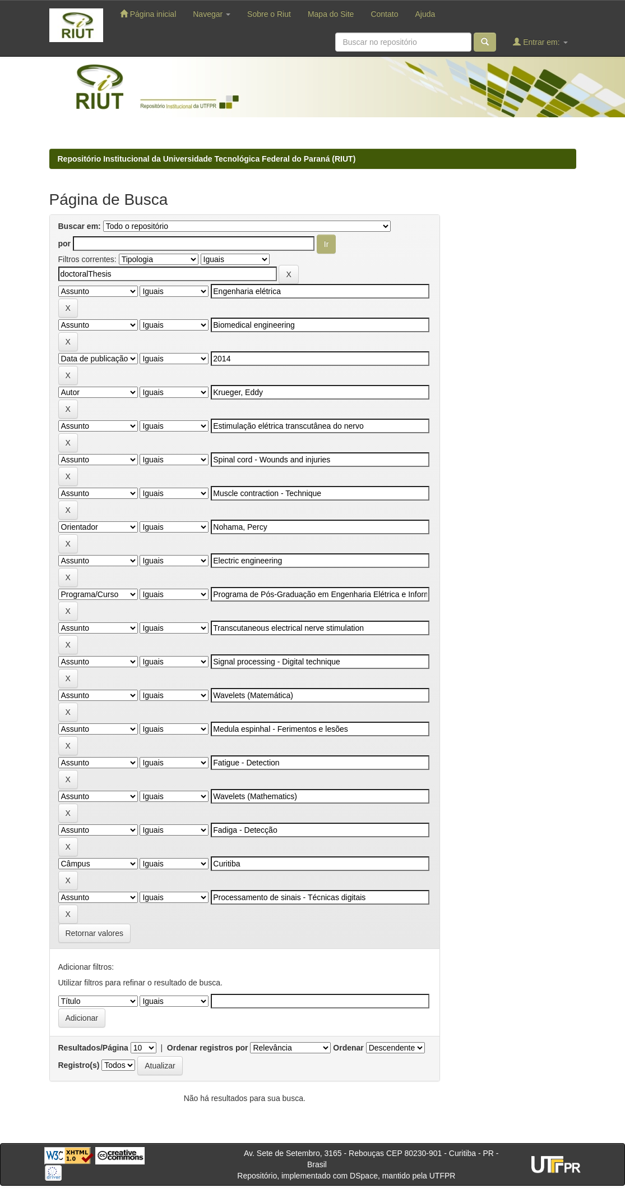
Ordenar (348, 1047)
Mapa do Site (331, 14)
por (64, 243)
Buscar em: (79, 226)
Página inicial (148, 14)
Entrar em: (540, 42)
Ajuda (425, 14)
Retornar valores (95, 933)
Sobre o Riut (269, 14)
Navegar (211, 14)
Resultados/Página (93, 1047)
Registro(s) (79, 1065)
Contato (384, 14)
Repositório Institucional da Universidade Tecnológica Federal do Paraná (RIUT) (207, 158)
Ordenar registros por (207, 1047)
